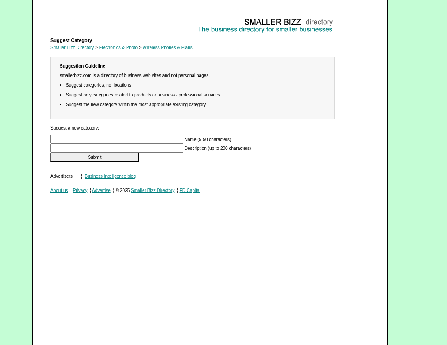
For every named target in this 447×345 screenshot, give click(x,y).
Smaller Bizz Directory (72, 47)
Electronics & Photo (118, 47)
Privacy (80, 190)
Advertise (101, 190)
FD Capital (190, 190)
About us (59, 190)
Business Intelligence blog (110, 176)
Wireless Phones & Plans (75, 20)
